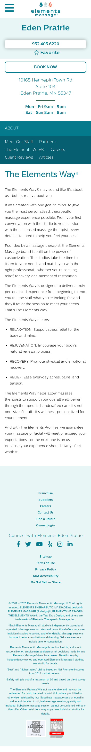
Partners (47, 142)
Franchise (45, 493)
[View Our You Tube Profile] (39, 544)
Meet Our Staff (19, 142)
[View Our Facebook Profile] (18, 544)
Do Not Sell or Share (45, 582)
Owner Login (45, 525)
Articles (46, 158)
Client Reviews (19, 158)
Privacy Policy (45, 569)
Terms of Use (45, 563)
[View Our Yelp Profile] (50, 544)
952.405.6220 (45, 44)
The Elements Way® (24, 150)
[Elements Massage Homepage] (45, 9)
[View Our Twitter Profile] (28, 544)
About (12, 128)
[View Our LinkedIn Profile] (70, 544)
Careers (57, 150)
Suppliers (46, 500)
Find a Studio (46, 519)
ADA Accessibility (45, 576)
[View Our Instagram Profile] (59, 544)
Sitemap (46, 556)
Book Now (45, 67)
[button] (9, 9)
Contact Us (45, 512)
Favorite (46, 52)
